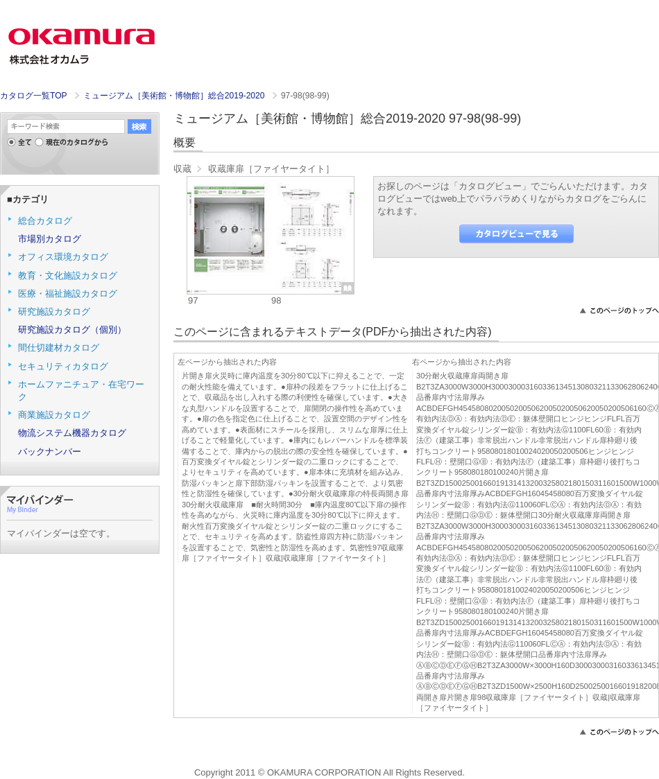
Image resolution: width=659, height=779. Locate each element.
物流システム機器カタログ (72, 433)
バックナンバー (49, 451)
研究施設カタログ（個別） (72, 329)
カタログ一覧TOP (33, 95)
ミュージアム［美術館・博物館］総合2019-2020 (175, 95)
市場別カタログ (49, 239)
